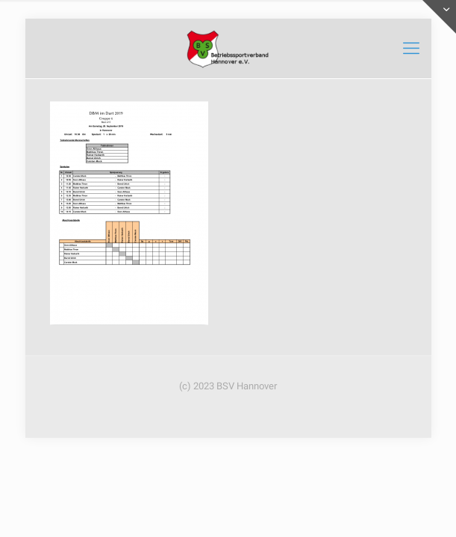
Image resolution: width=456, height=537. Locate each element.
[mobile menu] (411, 48)
